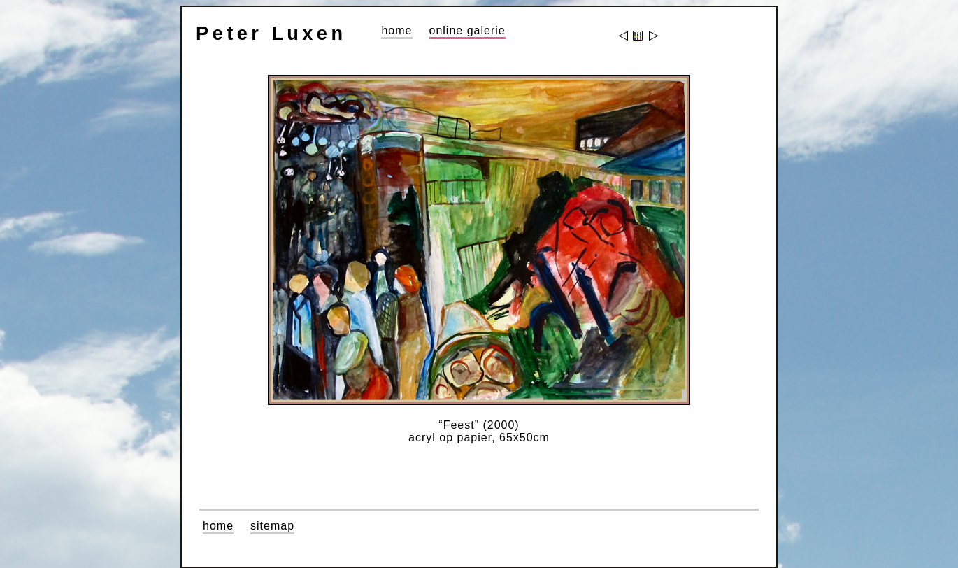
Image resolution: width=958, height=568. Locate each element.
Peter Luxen (271, 33)
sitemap (272, 526)
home (396, 30)
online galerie (467, 30)
